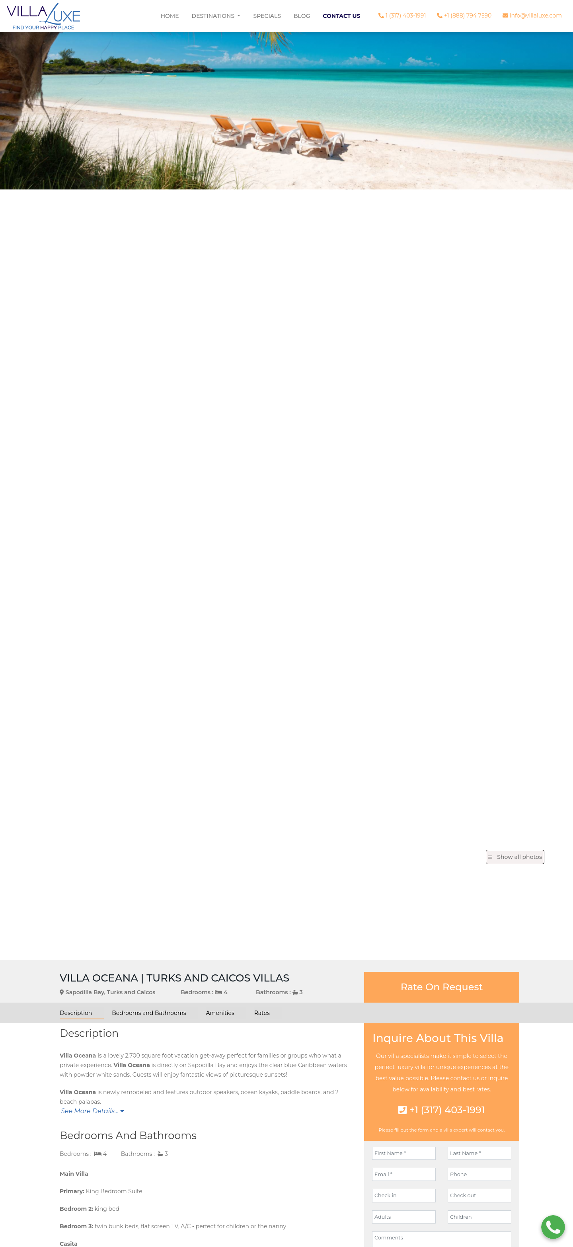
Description (76, 1013)
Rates (262, 1013)
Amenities (220, 1013)
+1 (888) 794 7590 (464, 15)
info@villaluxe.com (532, 15)
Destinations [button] (214, 16)
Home (170, 16)
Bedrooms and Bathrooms (149, 1013)
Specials (267, 16)
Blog (302, 16)
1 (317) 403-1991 (402, 15)
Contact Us (341, 16)
